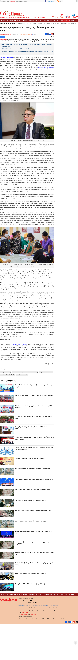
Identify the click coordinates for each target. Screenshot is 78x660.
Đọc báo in (13, 17)
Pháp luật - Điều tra (37, 20)
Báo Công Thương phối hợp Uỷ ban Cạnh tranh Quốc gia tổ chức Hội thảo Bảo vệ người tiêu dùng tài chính (27, 45)
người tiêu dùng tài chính (21, 374)
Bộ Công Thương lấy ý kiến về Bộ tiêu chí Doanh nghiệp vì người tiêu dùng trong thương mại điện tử (27, 52)
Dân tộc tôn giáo (32, 17)
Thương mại (24, 20)
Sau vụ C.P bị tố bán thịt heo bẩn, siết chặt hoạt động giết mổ (33, 510)
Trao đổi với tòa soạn (45, 605)
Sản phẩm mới (47, 23)
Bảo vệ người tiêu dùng (7, 23)
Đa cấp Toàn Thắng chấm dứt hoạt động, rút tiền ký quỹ (31, 584)
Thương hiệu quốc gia (5, 17)
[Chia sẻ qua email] (51, 37)
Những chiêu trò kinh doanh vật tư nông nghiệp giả (30, 458)
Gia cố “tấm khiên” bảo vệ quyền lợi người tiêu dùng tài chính (18, 49)
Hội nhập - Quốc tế (56, 20)
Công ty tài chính (24, 372)
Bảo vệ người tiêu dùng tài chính (8, 374)
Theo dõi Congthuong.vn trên (24, 34)
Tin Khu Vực (56, 17)
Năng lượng (49, 20)
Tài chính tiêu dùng (34, 372)
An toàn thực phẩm (21, 23)
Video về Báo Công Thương (34, 605)
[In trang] (53, 37)
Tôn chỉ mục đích (54, 605)
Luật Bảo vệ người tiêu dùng (46, 67)
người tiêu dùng (15, 372)
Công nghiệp (30, 20)
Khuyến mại (40, 23)
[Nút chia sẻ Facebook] (11, 37)
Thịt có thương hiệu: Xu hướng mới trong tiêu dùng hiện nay (32, 468)
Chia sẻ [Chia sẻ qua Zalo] (2, 36)
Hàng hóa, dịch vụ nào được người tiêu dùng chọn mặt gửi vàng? (34, 479)
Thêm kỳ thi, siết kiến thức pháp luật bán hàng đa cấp (30, 573)
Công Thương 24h (9, 20)
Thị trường (44, 20)
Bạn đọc (72, 20)
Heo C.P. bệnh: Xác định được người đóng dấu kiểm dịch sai (32, 489)
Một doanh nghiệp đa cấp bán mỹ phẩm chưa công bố (30, 500)
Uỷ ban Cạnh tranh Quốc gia (19, 344)
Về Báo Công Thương (23, 605)
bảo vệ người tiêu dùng (6, 372)
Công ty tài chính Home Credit (45, 372)
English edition (51, 1)
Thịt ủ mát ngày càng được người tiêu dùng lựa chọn (30, 521)
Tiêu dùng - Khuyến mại (65, 20)
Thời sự (4, 20)
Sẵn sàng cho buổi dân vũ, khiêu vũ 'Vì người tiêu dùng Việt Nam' (34, 395)
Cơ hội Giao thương (41, 17)
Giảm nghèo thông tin (22, 17)
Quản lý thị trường (18, 20)
